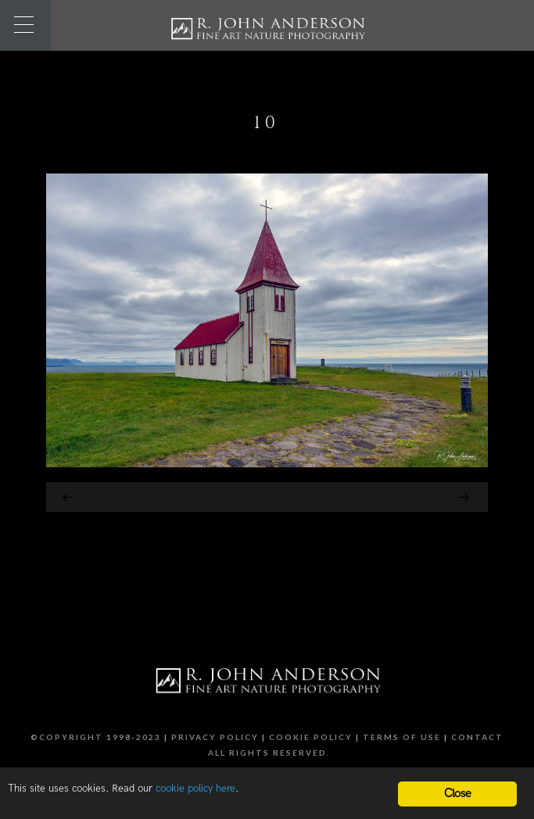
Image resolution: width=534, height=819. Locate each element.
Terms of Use (402, 737)
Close (457, 793)
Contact (477, 737)
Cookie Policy (311, 737)
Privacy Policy (215, 737)
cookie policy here (195, 788)
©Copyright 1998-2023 (95, 737)
